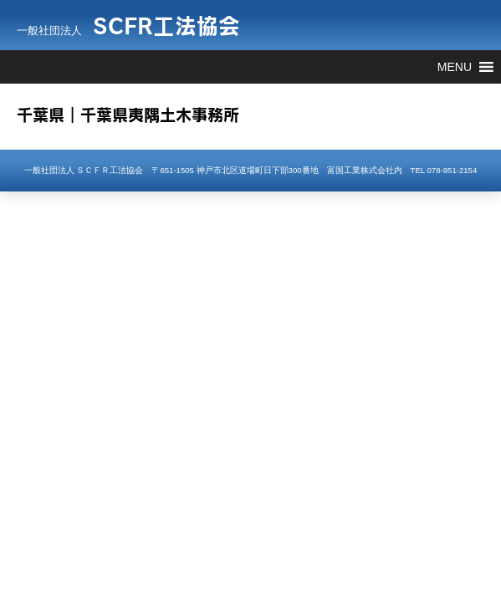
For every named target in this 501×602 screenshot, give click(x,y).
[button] (454, 67)
